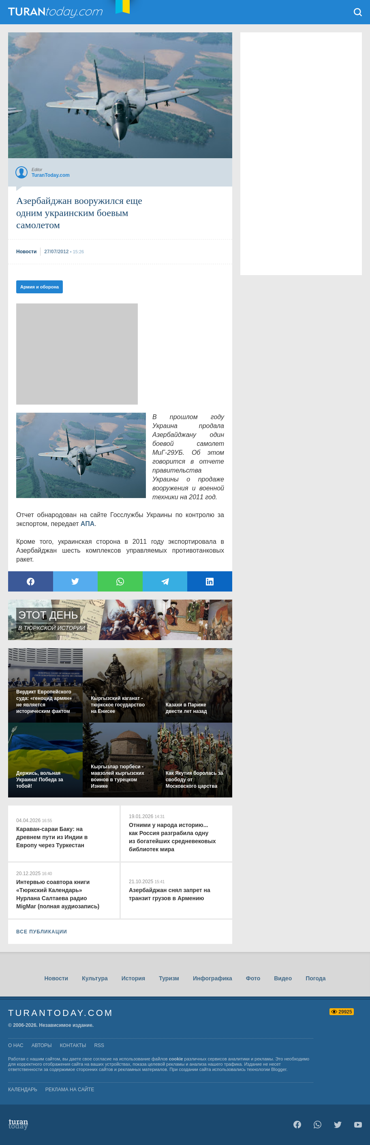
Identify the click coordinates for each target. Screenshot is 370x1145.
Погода (315, 978)
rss (99, 1045)
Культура (95, 978)
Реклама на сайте (69, 1089)
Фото (253, 978)
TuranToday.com (56, 12)
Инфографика (212, 978)
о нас (16, 1045)
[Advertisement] (77, 354)
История (133, 978)
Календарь (22, 1089)
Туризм (169, 978)
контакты (73, 1045)
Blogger (278, 1069)
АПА (87, 523)
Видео (283, 978)
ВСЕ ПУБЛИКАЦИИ (41, 932)
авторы (42, 1045)
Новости (56, 978)
